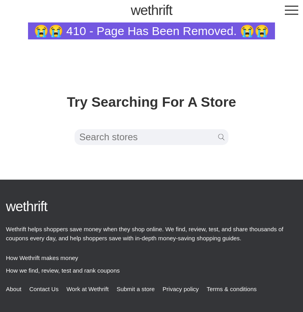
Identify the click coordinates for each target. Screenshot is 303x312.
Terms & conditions (232, 289)
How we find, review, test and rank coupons (63, 270)
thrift (151, 10)
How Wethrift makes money (42, 257)
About (13, 289)
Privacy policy (181, 289)
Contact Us (43, 289)
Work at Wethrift (87, 289)
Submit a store (135, 289)
